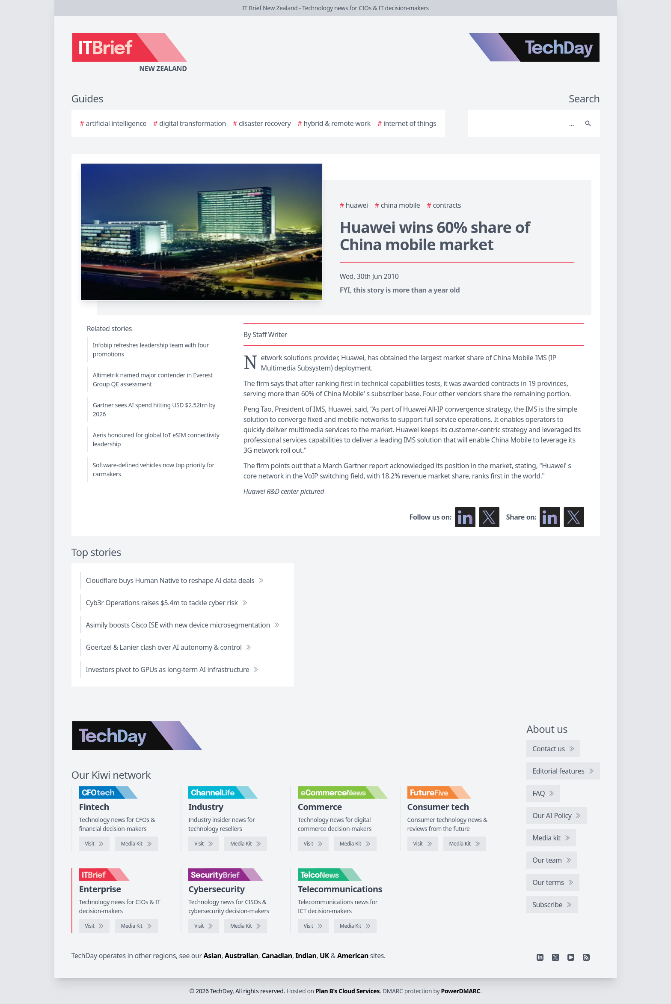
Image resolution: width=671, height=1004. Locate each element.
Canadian (276, 955)
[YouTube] (570, 957)
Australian (241, 955)
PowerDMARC (461, 991)
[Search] (525, 123)
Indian (305, 955)
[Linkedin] (540, 957)
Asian (213, 955)
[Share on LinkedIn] (550, 517)
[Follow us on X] (489, 517)
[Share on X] (574, 517)
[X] (555, 957)
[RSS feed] (586, 957)
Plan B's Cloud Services (347, 991)
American (352, 955)
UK (324, 955)
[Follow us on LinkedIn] (465, 517)
